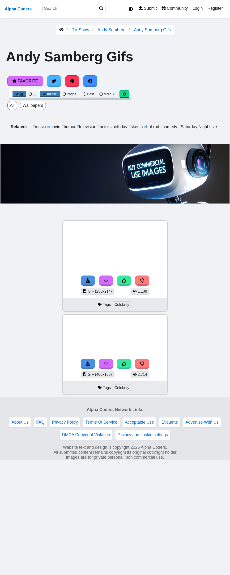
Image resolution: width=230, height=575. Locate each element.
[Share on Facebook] (90, 81)
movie (54, 126)
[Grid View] (19, 94)
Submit (148, 8)
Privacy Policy (65, 422)
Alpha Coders (18, 9)
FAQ (40, 422)
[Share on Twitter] (54, 81)
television (87, 126)
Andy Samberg (112, 29)
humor (69, 126)
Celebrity (122, 305)
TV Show (80, 29)
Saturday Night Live (197, 126)
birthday (119, 126)
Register (215, 8)
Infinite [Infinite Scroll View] (50, 94)
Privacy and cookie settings (143, 434)
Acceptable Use (139, 422)
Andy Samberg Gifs (152, 29)
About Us (20, 422)
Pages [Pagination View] (69, 94)
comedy (169, 126)
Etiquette (170, 422)
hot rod (152, 126)
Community (175, 8)
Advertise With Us (201, 422)
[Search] (101, 8)
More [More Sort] (107, 94)
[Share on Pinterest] (72, 81)
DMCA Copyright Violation (86, 434)
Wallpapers (33, 105)
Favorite (25, 81)
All (12, 105)
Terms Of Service (101, 422)
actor (104, 126)
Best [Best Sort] (88, 94)
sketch (136, 126)
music (40, 126)
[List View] (32, 94)
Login (197, 8)
